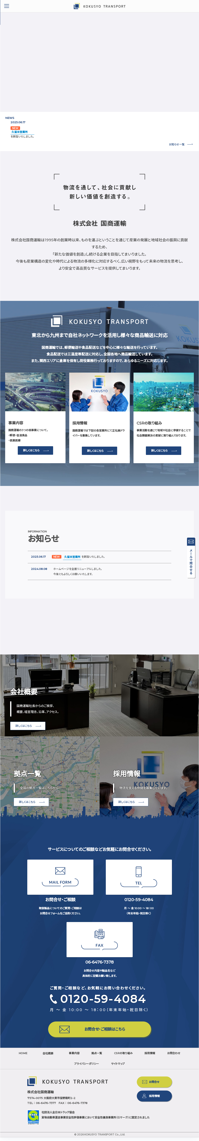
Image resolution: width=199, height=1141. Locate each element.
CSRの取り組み (142, 1056)
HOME (21, 1056)
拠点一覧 (109, 1056)
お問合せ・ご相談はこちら (108, 1031)
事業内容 (79, 1056)
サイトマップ (137, 1067)
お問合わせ (61, 1067)
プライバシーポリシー (99, 1067)
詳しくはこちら (31, 450)
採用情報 (176, 1056)
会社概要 (50, 1056)
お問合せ (154, 1085)
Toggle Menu (6, 6)
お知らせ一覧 (177, 144)
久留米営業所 (20, 132)
